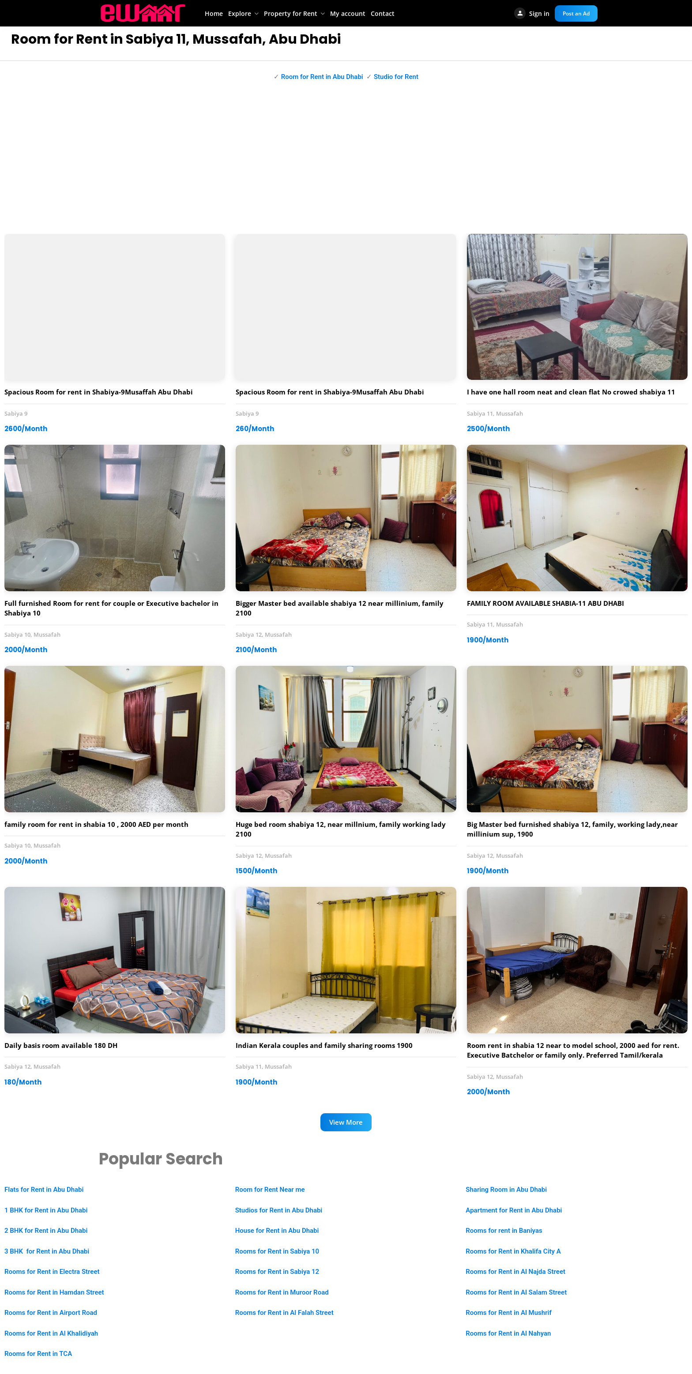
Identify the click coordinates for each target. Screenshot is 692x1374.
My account (347, 13)
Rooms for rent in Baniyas (504, 1231)
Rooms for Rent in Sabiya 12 (277, 1272)
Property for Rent (290, 13)
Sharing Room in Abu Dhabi (506, 1190)
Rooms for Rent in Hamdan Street (54, 1292)
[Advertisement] (346, 163)
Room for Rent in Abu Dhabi (322, 77)
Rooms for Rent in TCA (38, 1354)
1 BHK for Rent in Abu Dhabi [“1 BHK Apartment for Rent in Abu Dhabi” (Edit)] (45, 1210)
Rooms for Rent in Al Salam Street (516, 1292)
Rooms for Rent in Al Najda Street (515, 1272)
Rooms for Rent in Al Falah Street (284, 1313)
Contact (383, 13)
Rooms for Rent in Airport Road (50, 1313)
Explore (239, 13)
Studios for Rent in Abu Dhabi (279, 1210)
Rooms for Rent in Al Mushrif (509, 1313)
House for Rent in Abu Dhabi (277, 1231)
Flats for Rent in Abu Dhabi (43, 1190)
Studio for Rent (396, 77)
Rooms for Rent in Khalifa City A (513, 1251)
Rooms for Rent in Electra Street (52, 1272)
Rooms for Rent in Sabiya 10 (277, 1251)
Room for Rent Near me (270, 1190)
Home (214, 13)
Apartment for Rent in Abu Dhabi (514, 1210)
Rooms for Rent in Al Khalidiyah (51, 1333)
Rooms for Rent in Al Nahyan (508, 1333)
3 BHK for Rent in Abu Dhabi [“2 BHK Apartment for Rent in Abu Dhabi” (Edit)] (46, 1251)
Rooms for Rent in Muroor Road (282, 1292)
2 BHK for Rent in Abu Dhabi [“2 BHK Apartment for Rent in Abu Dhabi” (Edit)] (45, 1231)
